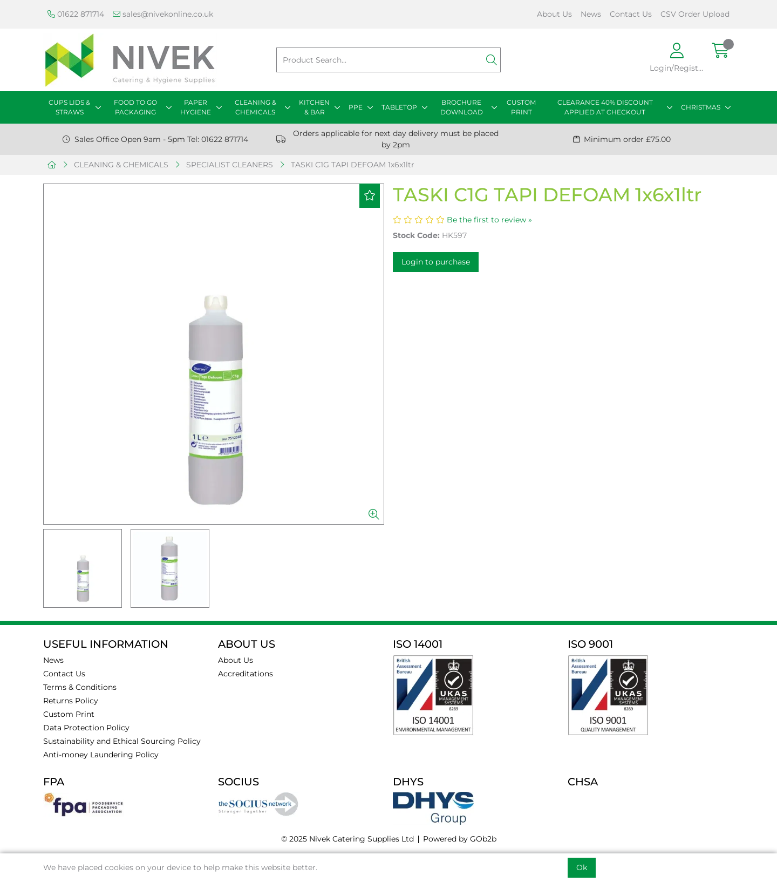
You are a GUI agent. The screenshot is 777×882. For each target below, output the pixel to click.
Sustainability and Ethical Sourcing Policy (122, 741)
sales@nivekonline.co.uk (163, 14)
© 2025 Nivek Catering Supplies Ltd (347, 839)
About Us (554, 14)
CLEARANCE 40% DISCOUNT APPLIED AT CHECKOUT (605, 107)
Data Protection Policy (86, 727)
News (591, 14)
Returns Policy (70, 700)
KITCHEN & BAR (314, 107)
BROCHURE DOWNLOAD (461, 107)
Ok (581, 867)
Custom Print (68, 714)
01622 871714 (75, 14)
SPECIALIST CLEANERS (229, 164)
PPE (356, 107)
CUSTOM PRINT (521, 107)
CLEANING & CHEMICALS (255, 107)
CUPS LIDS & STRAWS (69, 107)
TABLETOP (399, 107)
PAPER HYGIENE (195, 107)
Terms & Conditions (80, 687)
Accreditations (245, 674)
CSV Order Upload (695, 14)
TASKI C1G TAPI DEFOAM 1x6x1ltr (352, 164)
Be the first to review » (489, 220)
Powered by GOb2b (459, 839)
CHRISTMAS (700, 107)
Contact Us (631, 14)
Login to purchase (435, 262)
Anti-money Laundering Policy (101, 754)
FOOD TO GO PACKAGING (135, 107)
